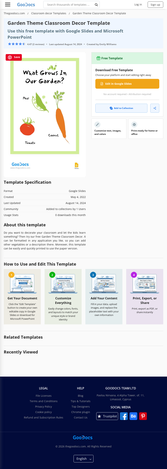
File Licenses (44, 395)
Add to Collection (121, 108)
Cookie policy (43, 412)
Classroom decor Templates (49, 13)
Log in (138, 4)
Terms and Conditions (44, 401)
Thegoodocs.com (15, 13)
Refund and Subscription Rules (43, 417)
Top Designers (81, 406)
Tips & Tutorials (80, 401)
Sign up (155, 4)
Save (14, 57)
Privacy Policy (43, 406)
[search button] (96, 4)
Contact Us (80, 417)
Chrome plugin (80, 412)
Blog (80, 395)
